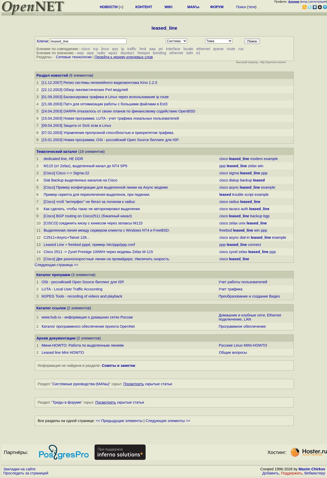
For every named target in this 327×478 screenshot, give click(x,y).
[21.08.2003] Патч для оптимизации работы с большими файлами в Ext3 (105, 104)
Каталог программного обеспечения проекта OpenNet (88, 326)
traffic (131, 49)
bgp (266, 216)
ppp (222, 166)
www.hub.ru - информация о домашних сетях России (87, 317)
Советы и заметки (118, 365)
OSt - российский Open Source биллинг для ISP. (83, 282)
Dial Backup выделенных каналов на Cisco (80, 180)
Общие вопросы (233, 352)
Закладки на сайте (19, 469)
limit (142, 49)
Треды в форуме (66, 402)
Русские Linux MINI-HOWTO (243, 345)
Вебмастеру (315, 473)
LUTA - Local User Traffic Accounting (72, 289)
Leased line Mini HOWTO (63, 352)
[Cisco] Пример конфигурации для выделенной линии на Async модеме (106, 187)
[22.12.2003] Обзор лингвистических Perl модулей (85, 90)
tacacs (234, 209)
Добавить (270, 473)
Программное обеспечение (242, 326)
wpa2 (112, 53)
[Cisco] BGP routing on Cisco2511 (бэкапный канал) (88, 216)
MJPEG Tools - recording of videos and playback (82, 296)
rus (240, 49)
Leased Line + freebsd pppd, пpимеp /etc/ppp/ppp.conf (89, 245)
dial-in (245, 237)
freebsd (225, 230)
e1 (198, 53)
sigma (234, 173)
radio (101, 53)
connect (254, 245)
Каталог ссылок (51, 308)
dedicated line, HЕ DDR (63, 159)
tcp (95, 49)
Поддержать (291, 473)
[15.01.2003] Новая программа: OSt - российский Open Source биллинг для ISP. (110, 140)
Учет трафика (230, 289)
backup (246, 180)
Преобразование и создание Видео (249, 296)
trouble (237, 194)
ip (122, 49)
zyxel (233, 252)
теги (251, 7)
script (248, 194)
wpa (90, 53)
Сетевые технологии (74, 57)
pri (161, 49)
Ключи (42, 41)
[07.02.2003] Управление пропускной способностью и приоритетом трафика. (108, 133)
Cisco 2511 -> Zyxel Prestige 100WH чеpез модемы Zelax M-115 (98, 252)
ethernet (203, 49)
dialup (234, 180)
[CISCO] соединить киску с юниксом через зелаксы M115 (93, 223)
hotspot (143, 53)
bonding (159, 53)
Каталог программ (54, 275)
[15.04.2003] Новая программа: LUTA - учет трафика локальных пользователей (110, 118)
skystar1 (127, 53)
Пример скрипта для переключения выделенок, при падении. (97, 194)
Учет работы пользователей (242, 282)
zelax (252, 166)
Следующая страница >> (56, 265)
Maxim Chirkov (312, 469)
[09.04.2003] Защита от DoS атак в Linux (76, 125)
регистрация (318, 1)
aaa (152, 49)
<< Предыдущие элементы (119, 421)
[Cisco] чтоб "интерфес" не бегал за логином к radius (89, 202)
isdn (189, 53)
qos (115, 49)
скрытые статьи (147, 384)
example (271, 159)
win (260, 166)
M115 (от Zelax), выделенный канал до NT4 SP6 (85, 166)
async (234, 187)
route (231, 49)
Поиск (241, 7)
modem (256, 159)
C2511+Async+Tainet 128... (67, 237)
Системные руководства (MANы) (80, 384)
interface (173, 49)
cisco (85, 49)
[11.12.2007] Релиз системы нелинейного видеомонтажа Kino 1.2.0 (99, 83)
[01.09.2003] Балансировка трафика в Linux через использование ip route (105, 97)
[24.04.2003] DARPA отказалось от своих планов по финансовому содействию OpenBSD (118, 111)
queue (218, 49)
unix (242, 223)
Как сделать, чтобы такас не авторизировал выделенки (92, 209)
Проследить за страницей (25, 473)
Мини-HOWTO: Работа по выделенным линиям (83, 345)
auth (244, 209)
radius (234, 202)
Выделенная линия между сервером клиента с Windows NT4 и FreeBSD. (107, 230)
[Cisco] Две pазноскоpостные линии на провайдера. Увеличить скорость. (107, 259)
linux (105, 49)
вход (304, 1)
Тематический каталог (57, 152)
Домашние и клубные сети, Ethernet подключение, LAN (250, 317)
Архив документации (56, 338)
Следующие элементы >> (168, 421)
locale (188, 49)
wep (80, 53)
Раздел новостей (52, 75)
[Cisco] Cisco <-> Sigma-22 (66, 173)
